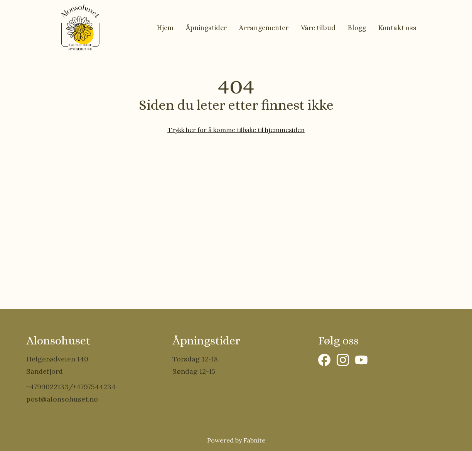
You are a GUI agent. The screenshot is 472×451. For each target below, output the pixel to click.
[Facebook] (324, 360)
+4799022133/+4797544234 (71, 386)
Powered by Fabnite (236, 440)
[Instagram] (343, 360)
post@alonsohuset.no (62, 399)
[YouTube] (361, 360)
